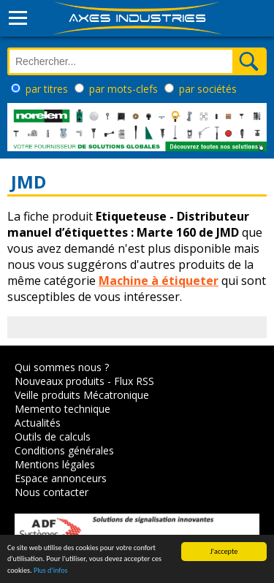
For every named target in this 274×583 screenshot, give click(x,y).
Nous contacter (51, 492)
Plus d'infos (51, 571)
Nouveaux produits (59, 381)
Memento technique (62, 409)
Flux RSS (134, 381)
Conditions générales (64, 450)
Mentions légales (55, 464)
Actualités (38, 423)
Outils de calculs (53, 436)
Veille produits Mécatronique (82, 395)
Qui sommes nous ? (62, 367)
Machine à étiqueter (158, 281)
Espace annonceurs (61, 478)
